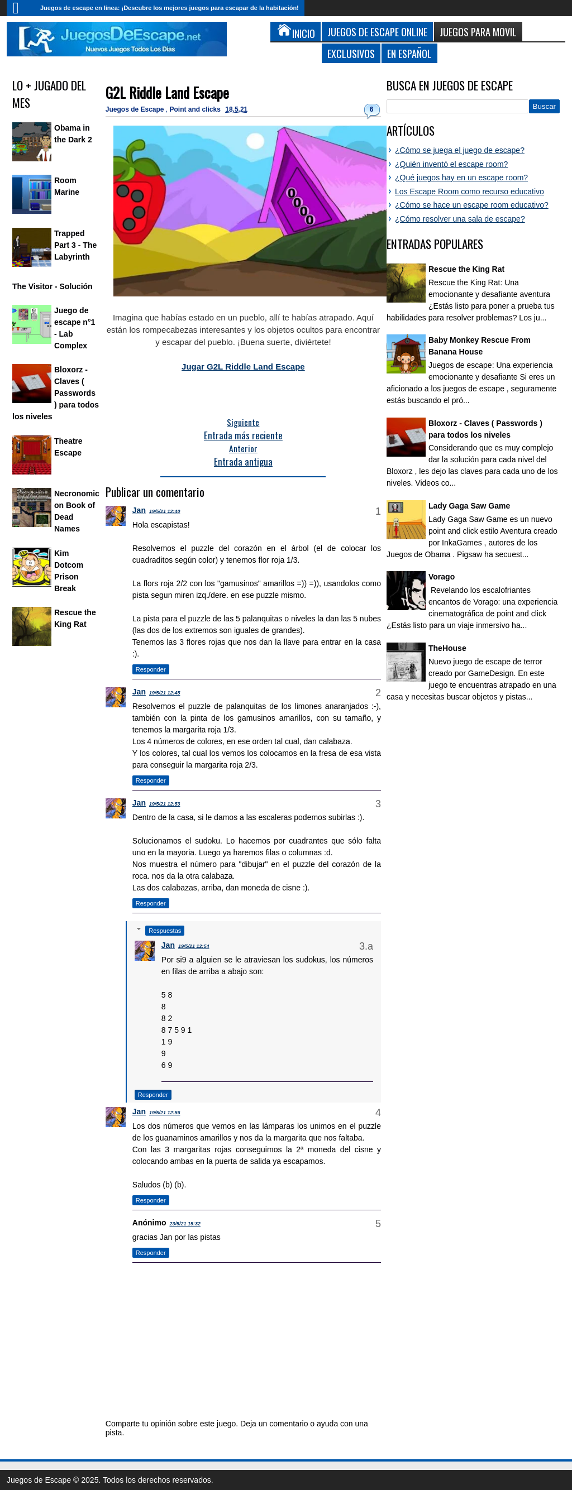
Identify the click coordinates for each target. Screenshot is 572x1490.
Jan (139, 510)
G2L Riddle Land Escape (167, 92)
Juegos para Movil (478, 31)
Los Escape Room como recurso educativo (469, 191)
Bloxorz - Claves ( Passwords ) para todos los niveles (55, 393)
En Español (409, 53)
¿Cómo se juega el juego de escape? (460, 150)
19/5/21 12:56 (164, 1112)
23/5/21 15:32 (185, 1224)
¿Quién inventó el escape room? (451, 164)
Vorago (441, 576)
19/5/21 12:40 (164, 511)
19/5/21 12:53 (164, 804)
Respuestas (165, 930)
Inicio (21, 8)
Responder (151, 669)
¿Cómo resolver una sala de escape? (460, 218)
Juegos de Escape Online (377, 31)
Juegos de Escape (136, 109)
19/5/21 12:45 (164, 693)
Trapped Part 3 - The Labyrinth (75, 245)
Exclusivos (351, 53)
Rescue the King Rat (466, 269)
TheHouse (447, 648)
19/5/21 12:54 (193, 946)
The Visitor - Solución (52, 286)
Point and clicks (196, 109)
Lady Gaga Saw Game (469, 505)
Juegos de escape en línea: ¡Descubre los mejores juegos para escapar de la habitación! (169, 7)
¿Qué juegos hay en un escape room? (461, 177)
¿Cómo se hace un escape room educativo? (472, 204)
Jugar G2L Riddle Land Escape (243, 366)
